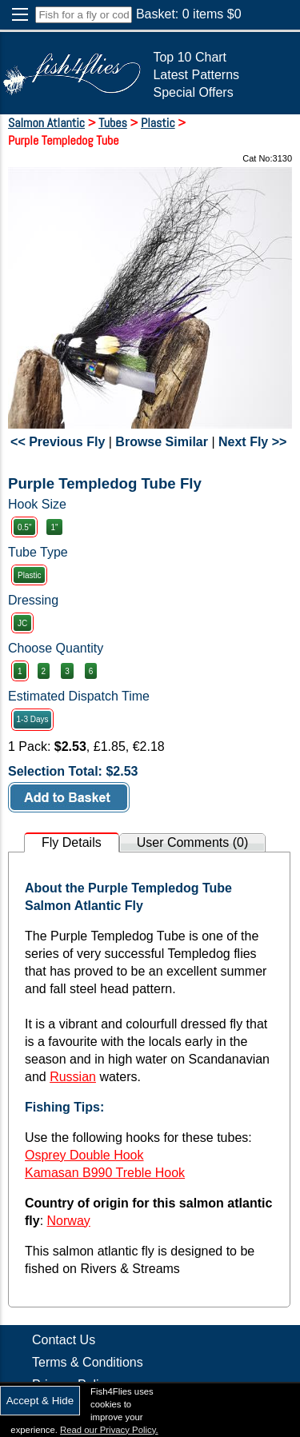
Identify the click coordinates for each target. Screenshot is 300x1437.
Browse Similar (161, 442)
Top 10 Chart (189, 57)
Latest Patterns (196, 75)
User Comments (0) (193, 842)
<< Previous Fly (57, 442)
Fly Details (72, 842)
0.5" (24, 527)
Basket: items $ (189, 14)
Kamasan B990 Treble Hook (105, 1173)
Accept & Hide (40, 1401)
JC (22, 623)
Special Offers (193, 92)
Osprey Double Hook (84, 1155)
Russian (73, 1077)
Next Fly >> (252, 442)
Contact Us (63, 1340)
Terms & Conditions (87, 1362)
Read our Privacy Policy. (109, 1430)
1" (54, 527)
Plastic (29, 575)
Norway (68, 1220)
